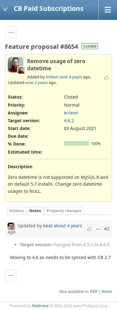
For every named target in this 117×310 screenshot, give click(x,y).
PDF (94, 291)
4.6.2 (69, 120)
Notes (35, 210)
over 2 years (36, 82)
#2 (107, 229)
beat (47, 226)
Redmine (40, 305)
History (16, 210)
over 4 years (71, 77)
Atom (107, 291)
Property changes (63, 210)
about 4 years (68, 226)
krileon (52, 77)
